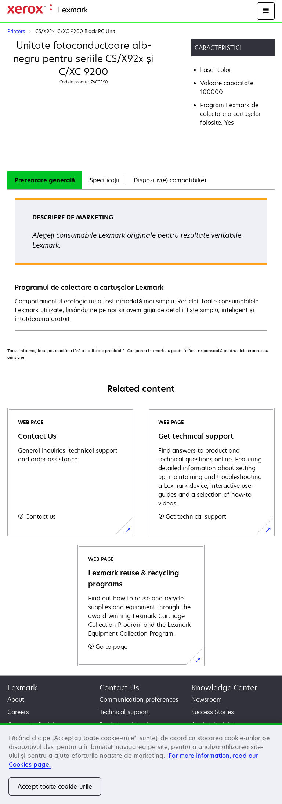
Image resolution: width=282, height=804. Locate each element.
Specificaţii (104, 180)
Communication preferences (139, 699)
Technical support (124, 712)
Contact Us (119, 687)
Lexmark (22, 687)
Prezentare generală (45, 180)
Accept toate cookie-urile (55, 786)
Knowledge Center (224, 687)
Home (94, 10)
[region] (141, 763)
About (15, 699)
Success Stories (212, 712)
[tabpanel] (141, 264)
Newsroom (206, 699)
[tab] (44, 180)
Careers (18, 712)
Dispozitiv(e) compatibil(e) (170, 180)
